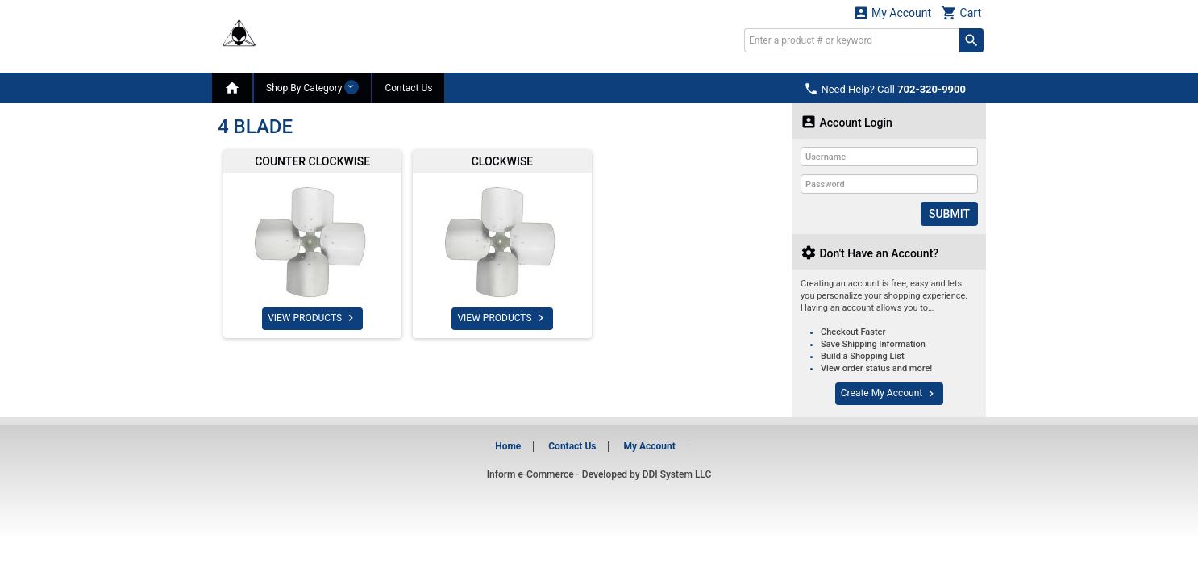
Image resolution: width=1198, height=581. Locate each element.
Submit (949, 213)
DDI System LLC (677, 474)
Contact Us (408, 88)
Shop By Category (312, 87)
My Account (892, 12)
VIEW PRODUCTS (312, 318)
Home (508, 446)
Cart (961, 12)
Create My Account (889, 394)
